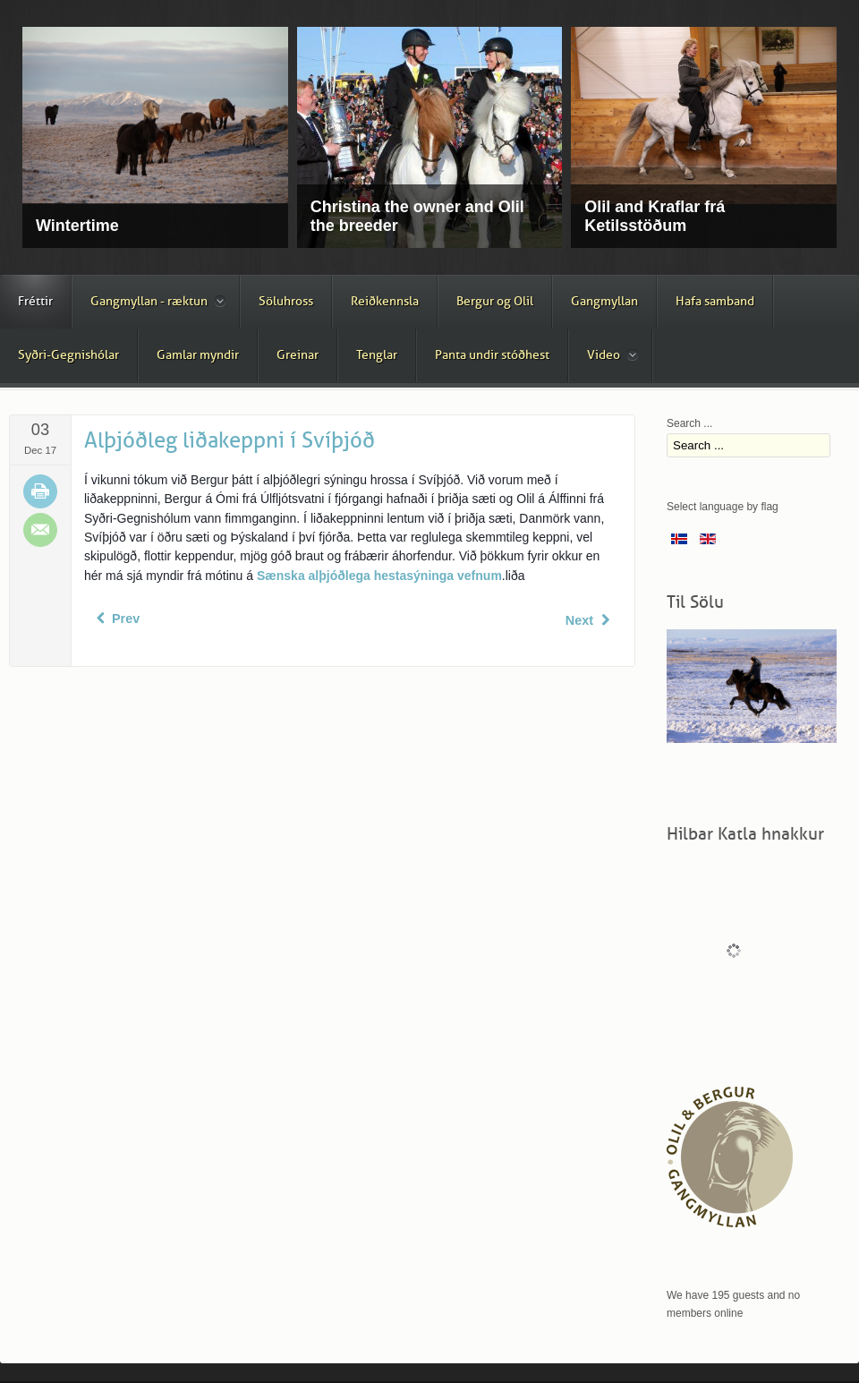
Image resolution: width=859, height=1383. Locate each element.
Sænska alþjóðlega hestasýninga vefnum (379, 575)
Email (40, 530)
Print (40, 491)
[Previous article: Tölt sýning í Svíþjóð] (115, 618)
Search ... (689, 423)
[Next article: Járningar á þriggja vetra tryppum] (589, 620)
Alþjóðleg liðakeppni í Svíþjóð (229, 440)
